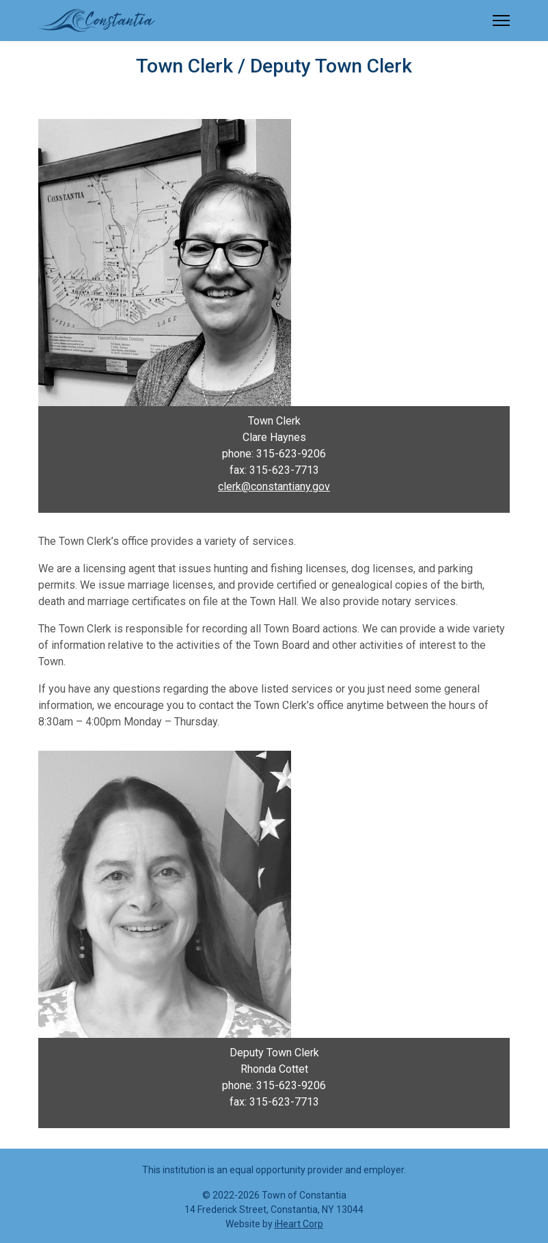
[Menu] (501, 20)
